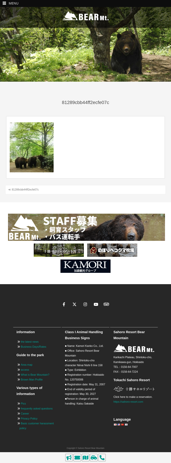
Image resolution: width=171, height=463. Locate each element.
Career (25, 413)
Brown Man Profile (32, 379)
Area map (26, 364)
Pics (23, 403)
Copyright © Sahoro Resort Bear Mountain (85, 448)
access (25, 369)
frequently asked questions (37, 408)
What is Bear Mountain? (35, 374)
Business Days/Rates (33, 346)
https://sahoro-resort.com (128, 401)
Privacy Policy (29, 418)
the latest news (30, 341)
